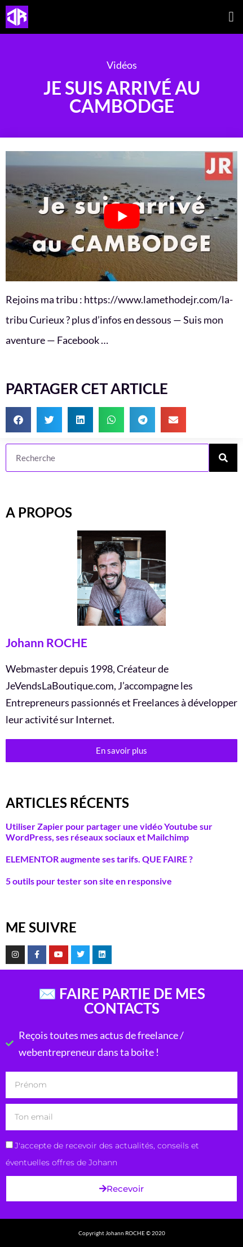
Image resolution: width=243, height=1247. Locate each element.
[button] (231, 17)
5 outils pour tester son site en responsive (89, 880)
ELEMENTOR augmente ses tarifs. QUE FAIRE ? (99, 859)
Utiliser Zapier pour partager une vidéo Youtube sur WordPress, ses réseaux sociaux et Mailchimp (109, 831)
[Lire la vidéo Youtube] (121, 216)
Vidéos (122, 65)
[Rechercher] (223, 458)
